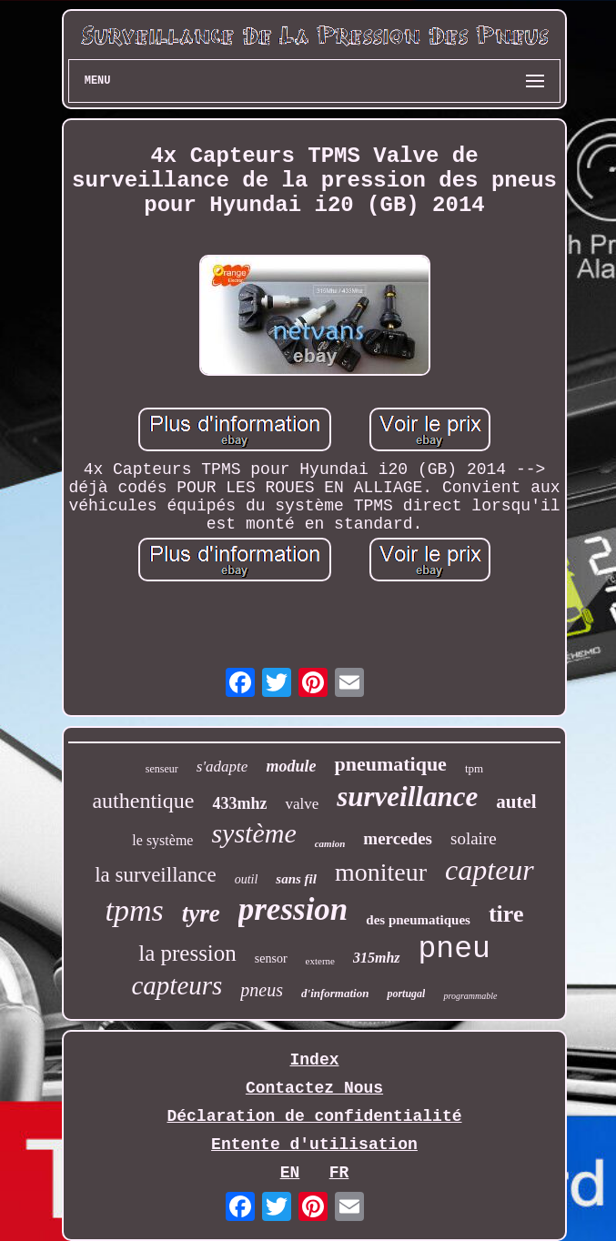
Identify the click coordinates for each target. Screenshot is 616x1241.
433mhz (239, 803)
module (291, 766)
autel (516, 801)
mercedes (397, 838)
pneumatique (390, 763)
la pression (187, 953)
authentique (143, 800)
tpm (474, 768)
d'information (335, 993)
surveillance (407, 796)
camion (330, 843)
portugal (406, 993)
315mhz (376, 957)
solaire (473, 838)
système (253, 833)
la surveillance (155, 874)
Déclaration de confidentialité (314, 1116)
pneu (454, 949)
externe (320, 960)
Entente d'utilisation (314, 1144)
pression (293, 909)
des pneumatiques (418, 920)
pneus (261, 990)
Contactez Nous (314, 1088)
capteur (489, 869)
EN (290, 1173)
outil (246, 879)
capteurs (176, 985)
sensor (271, 958)
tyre (201, 913)
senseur (162, 768)
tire (506, 914)
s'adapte (222, 766)
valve (301, 803)
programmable (470, 996)
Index (313, 1060)
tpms (135, 910)
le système (162, 840)
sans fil (296, 879)
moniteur (381, 872)
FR (339, 1173)
